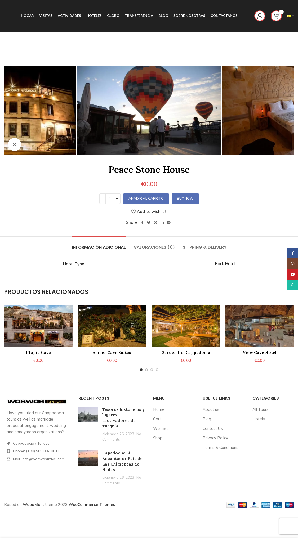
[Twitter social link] (148, 222)
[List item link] (37, 451)
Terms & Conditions (220, 447)
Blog (207, 418)
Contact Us (213, 428)
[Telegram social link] (168, 222)
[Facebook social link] (142, 222)
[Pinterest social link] (155, 222)
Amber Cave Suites (112, 352)
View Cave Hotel (260, 352)
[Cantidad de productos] (110, 198)
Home (158, 409)
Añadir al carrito (146, 198)
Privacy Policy (215, 437)
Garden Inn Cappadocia (185, 352)
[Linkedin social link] (162, 222)
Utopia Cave (38, 352)
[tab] (99, 244)
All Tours (260, 409)
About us (211, 409)
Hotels (258, 418)
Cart (157, 418)
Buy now (185, 198)
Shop (157, 437)
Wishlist (160, 428)
